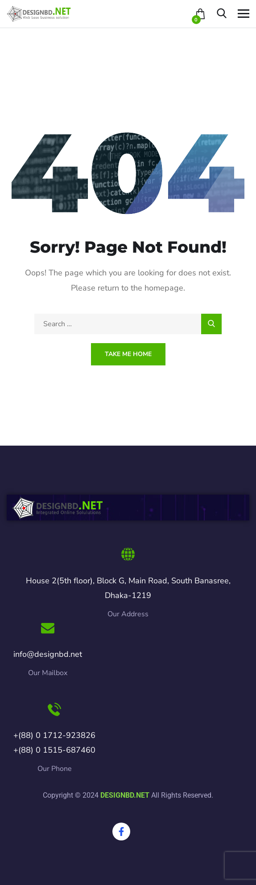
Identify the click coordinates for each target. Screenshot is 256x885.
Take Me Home (128, 354)
